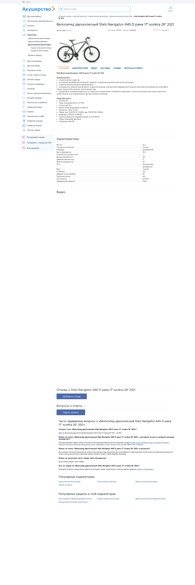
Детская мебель (31, 16)
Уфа (133, 444)
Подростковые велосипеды (41, 48)
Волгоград (69, 444)
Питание (28, 89)
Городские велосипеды (40, 51)
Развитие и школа (32, 121)
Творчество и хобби (33, 116)
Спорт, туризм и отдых (34, 75)
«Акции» (139, 469)
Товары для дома (32, 125)
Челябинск (139, 444)
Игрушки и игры (31, 70)
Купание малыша (32, 98)
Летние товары (31, 130)
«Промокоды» (148, 469)
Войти (170, 9)
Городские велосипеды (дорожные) (73, 502)
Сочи (107, 444)
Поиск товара (60, 9)
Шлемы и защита (35, 55)
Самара (123, 444)
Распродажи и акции (33, 137)
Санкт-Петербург (142, 442)
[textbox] (94, 9)
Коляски (28, 25)
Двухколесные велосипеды (40, 45)
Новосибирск (100, 444)
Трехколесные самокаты (38, 41)
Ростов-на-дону (115, 444)
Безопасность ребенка (34, 102)
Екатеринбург (86, 444)
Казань (151, 442)
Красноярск (158, 442)
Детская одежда (31, 61)
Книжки (28, 112)
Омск (93, 444)
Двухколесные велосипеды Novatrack (150, 499)
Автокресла (29, 30)
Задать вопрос (71, 412)
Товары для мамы (32, 107)
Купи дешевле (30, 148)
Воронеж (77, 444)
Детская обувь (31, 66)
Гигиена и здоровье (33, 84)
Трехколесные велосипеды (39, 38)
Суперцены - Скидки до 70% (36, 142)
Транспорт (29, 35)
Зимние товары (31, 79)
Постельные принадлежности (37, 21)
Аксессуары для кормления (36, 93)
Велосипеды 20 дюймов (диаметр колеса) (75, 499)
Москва (132, 442)
